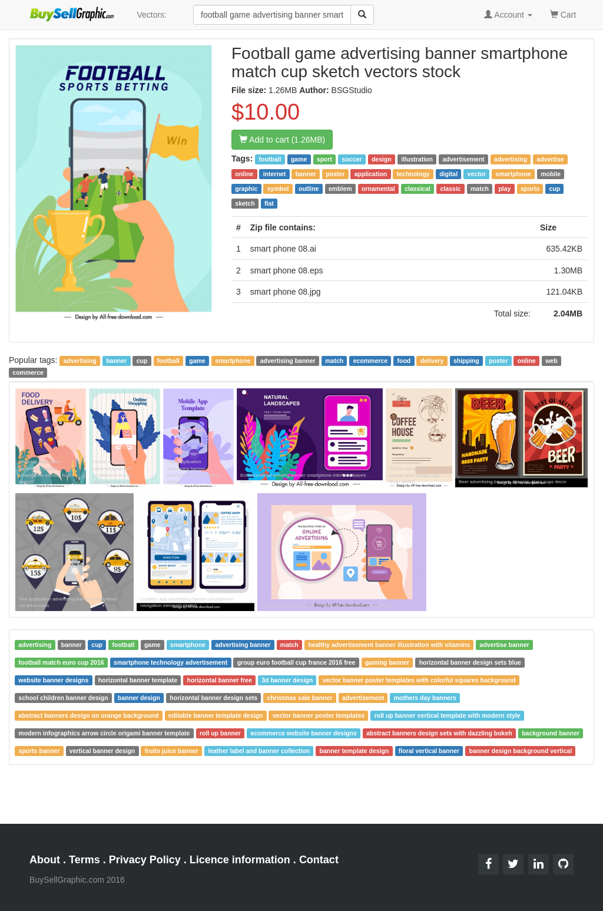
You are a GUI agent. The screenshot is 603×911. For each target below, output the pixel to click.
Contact (319, 860)
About (44, 860)
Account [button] (508, 14)
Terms (84, 860)
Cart (563, 13)
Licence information (240, 860)
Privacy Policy (145, 860)
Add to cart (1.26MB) (282, 139)
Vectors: (152, 14)
